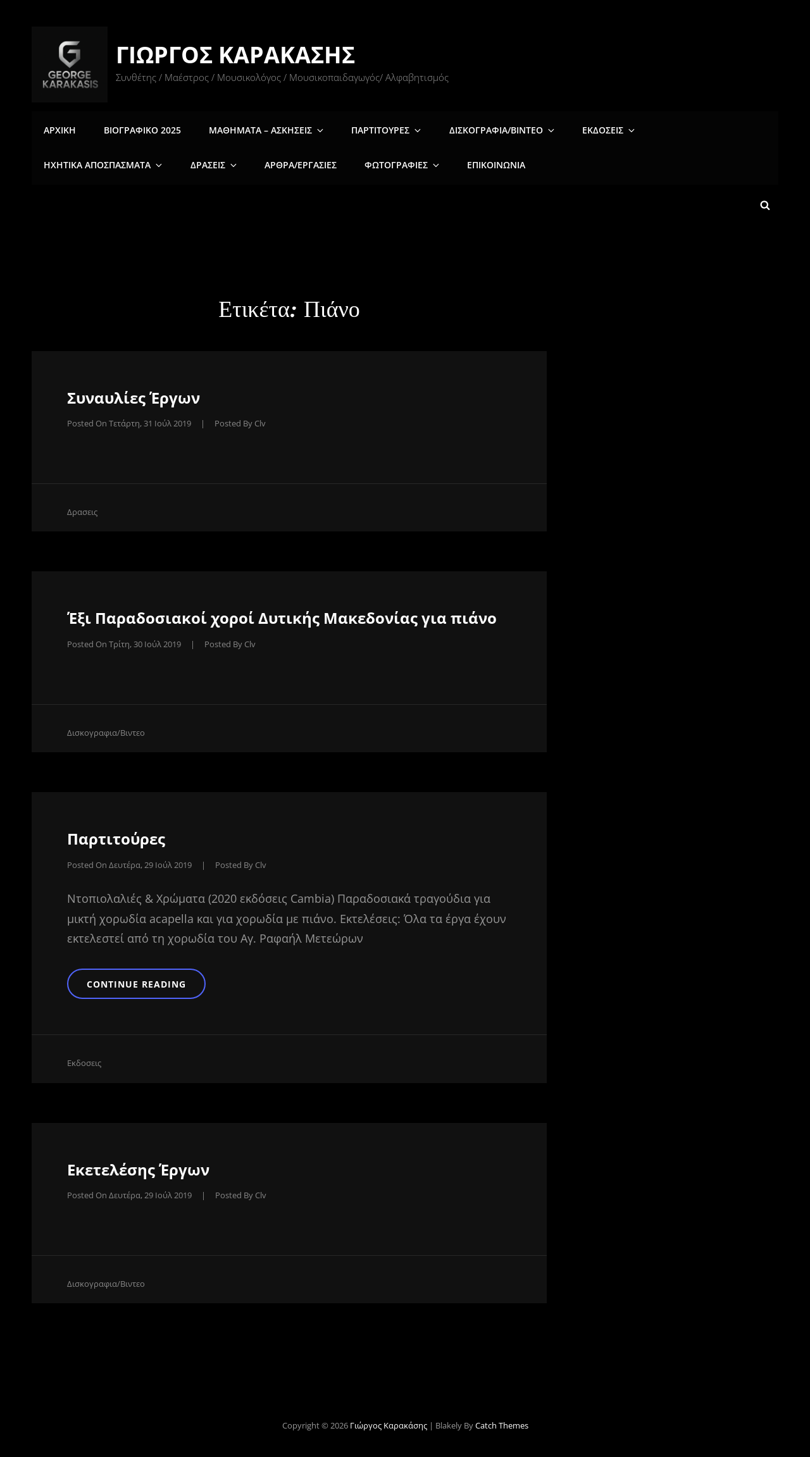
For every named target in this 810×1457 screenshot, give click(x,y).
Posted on (129, 420)
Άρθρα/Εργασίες (149, 164)
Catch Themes (501, 1423)
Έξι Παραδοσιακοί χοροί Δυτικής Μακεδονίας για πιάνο (282, 614)
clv (260, 420)
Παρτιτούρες (116, 835)
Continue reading (154, 980)
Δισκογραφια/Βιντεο (488, 129)
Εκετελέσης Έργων (138, 1167)
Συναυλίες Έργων (133, 394)
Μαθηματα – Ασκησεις (261, 129)
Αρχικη (59, 129)
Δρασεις (67, 164)
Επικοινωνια (338, 164)
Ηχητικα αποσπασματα (701, 129)
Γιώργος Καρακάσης (236, 54)
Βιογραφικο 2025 (139, 129)
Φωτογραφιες (249, 164)
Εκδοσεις (591, 129)
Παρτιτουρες (377, 129)
